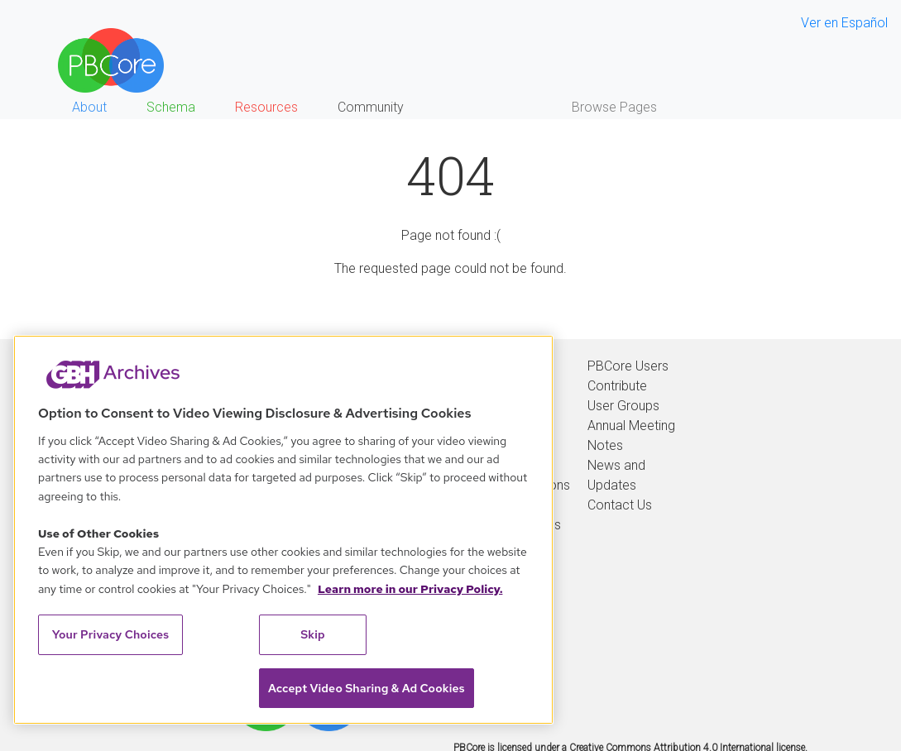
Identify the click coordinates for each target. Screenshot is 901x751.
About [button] (89, 107)
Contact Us (619, 505)
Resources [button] (266, 107)
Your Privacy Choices (111, 634)
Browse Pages (614, 107)
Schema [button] (170, 107)
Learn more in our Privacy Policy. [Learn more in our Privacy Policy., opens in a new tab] (410, 588)
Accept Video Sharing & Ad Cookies (366, 688)
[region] (283, 530)
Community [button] (371, 107)
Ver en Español (844, 23)
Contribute (617, 386)
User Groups (623, 406)
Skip (312, 634)
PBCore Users (628, 366)
